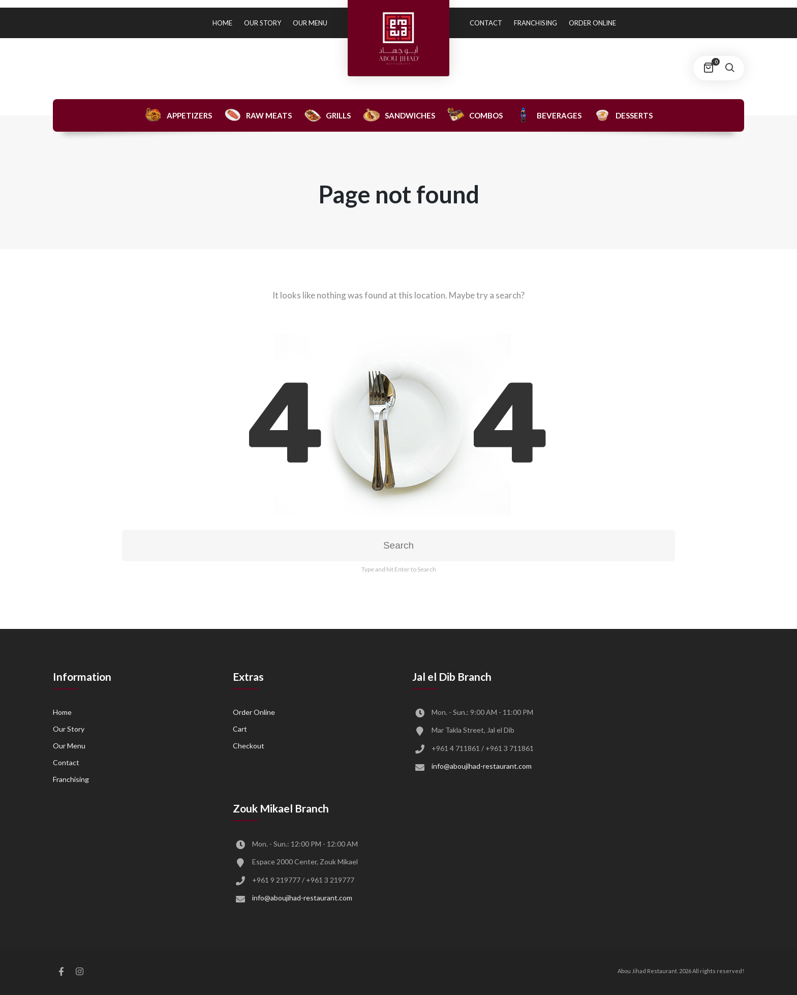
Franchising (535, 23)
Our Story (262, 23)
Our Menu (310, 23)
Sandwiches (398, 115)
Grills (327, 115)
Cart (240, 729)
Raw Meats (258, 115)
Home (222, 23)
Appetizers (178, 115)
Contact (486, 23)
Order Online (592, 23)
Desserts (623, 115)
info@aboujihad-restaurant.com (482, 766)
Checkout (248, 745)
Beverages (547, 115)
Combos (475, 115)
